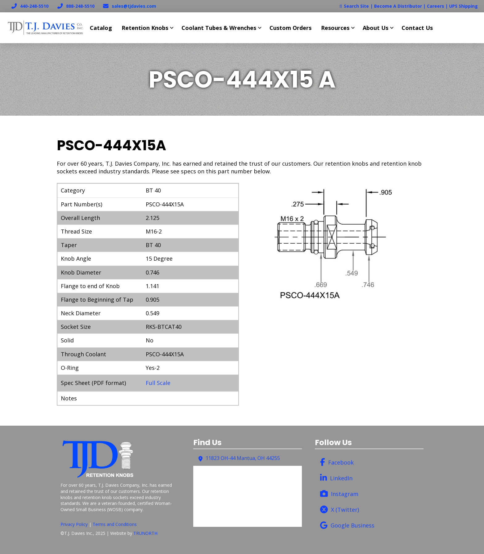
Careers (435, 6)
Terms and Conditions (115, 524)
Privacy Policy (74, 524)
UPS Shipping (463, 6)
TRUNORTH (145, 533)
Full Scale (158, 383)
